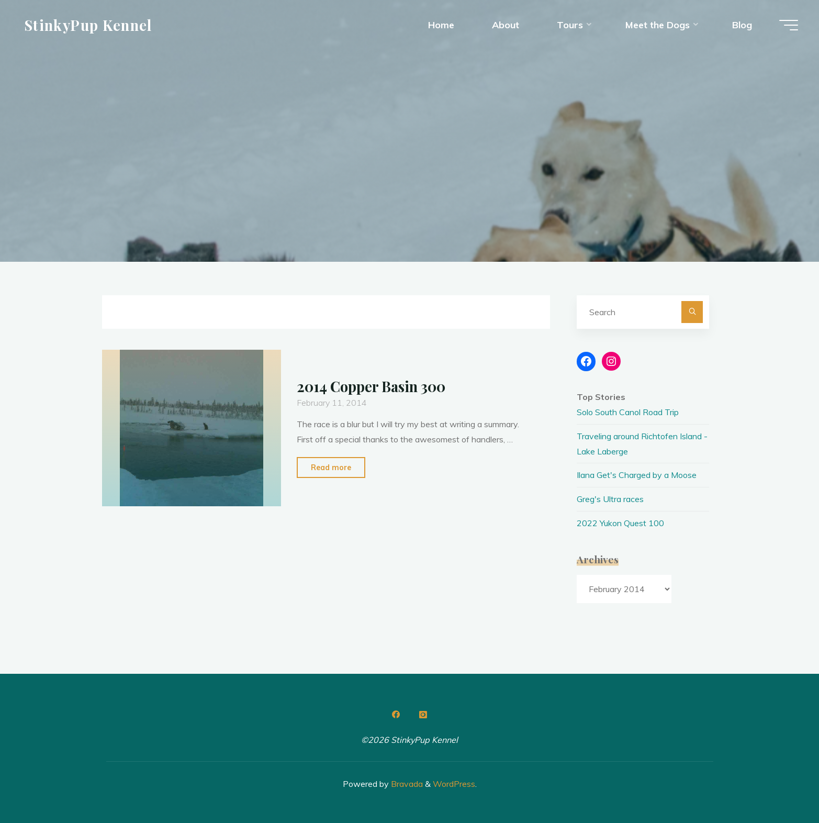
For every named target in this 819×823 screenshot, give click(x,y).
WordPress (454, 783)
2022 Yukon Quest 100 (620, 523)
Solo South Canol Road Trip (628, 412)
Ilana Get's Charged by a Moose (637, 475)
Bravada (406, 783)
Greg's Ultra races (610, 499)
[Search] (692, 312)
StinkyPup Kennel (88, 24)
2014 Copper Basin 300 (371, 386)
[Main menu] (788, 25)
